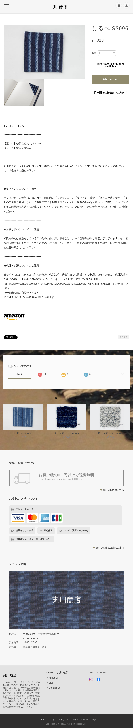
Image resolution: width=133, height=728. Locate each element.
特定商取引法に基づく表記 (84, 719)
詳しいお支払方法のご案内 (110, 547)
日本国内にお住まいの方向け (110, 92)
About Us (53, 677)
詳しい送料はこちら (113, 490)
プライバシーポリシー (58, 719)
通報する (124, 337)
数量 (94, 53)
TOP (42, 719)
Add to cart (110, 79)
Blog (51, 682)
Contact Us (54, 687)
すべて (19, 374)
